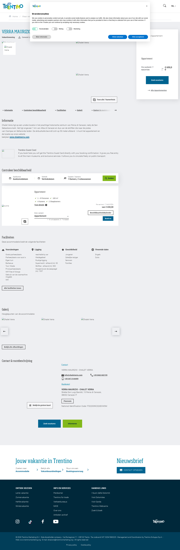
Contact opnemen (131, 470)
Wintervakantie (22, 506)
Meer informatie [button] (41, 37)
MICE (56, 506)
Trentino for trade (61, 497)
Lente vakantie (22, 493)
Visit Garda (96, 501)
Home (13, 16)
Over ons (57, 510)
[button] (147, 6)
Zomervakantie (22, 497)
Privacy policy (71, 545)
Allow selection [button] (117, 37)
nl (173, 6)
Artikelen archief (61, 515)
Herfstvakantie (22, 501)
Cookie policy (86, 545)
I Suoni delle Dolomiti (101, 493)
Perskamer (58, 493)
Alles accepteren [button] (138, 37)
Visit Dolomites (98, 497)
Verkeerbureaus (60, 501)
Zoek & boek (97, 510)
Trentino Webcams (100, 506)
